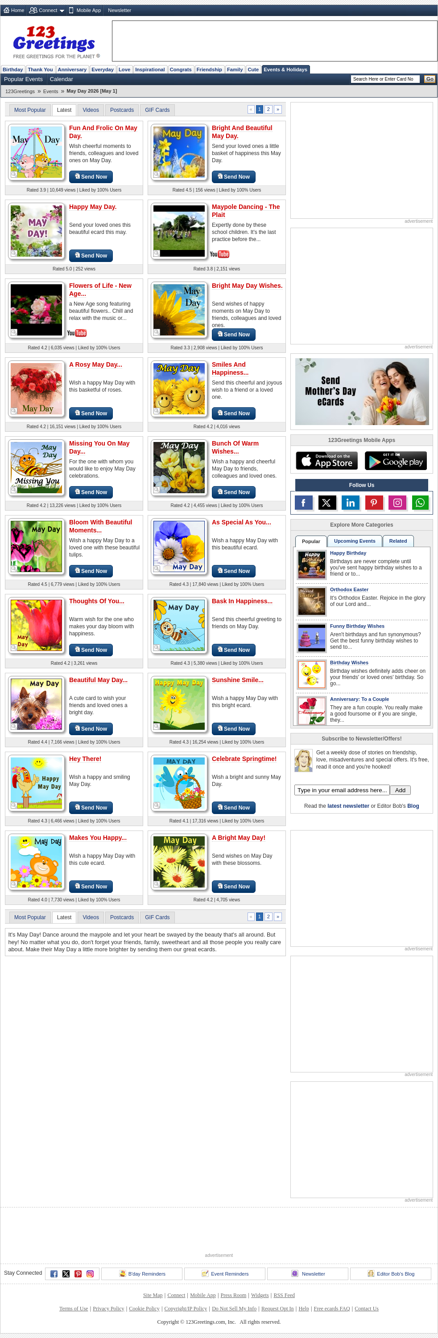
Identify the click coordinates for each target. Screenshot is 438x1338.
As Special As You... (241, 522)
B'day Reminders (142, 1273)
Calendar (61, 79)
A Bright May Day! (238, 837)
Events (50, 91)
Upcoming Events (355, 541)
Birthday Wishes (349, 662)
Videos (91, 110)
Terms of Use (73, 1308)
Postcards (122, 110)
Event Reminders (225, 1273)
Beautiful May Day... (98, 679)
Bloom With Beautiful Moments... (100, 526)
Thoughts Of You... (96, 601)
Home (17, 10)
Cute (253, 69)
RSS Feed (284, 1295)
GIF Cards (157, 110)
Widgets (260, 1295)
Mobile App (89, 10)
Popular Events (23, 79)
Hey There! (85, 758)
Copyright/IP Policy (185, 1308)
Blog (413, 806)
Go (430, 79)
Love (124, 69)
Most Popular (30, 110)
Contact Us (367, 1308)
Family (235, 69)
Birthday (13, 69)
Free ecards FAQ (332, 1308)
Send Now (91, 176)
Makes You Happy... (98, 837)
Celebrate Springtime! (244, 758)
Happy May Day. (92, 206)
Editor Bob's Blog (391, 1273)
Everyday (102, 69)
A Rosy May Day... (95, 364)
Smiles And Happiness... (230, 368)
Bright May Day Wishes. (247, 285)
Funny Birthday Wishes (357, 626)
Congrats (181, 69)
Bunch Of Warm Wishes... (235, 447)
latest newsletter (348, 806)
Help (303, 1308)
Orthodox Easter (349, 589)
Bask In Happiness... (242, 601)
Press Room (234, 1295)
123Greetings (20, 91)
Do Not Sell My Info (234, 1308)
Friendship (209, 69)
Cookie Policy (144, 1308)
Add (400, 790)
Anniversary (72, 69)
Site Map (153, 1295)
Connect (48, 10)
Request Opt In (277, 1308)
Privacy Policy (108, 1308)
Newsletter (119, 10)
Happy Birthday (348, 553)
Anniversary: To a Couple (359, 699)
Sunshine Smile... (238, 679)
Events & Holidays (285, 69)
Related (398, 541)
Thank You (40, 69)
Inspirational (150, 69)
